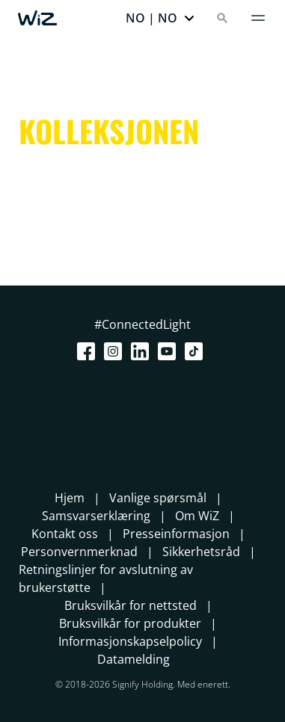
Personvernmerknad (79, 551)
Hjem (70, 498)
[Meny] (258, 18)
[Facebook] (89, 351)
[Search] (222, 18)
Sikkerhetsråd (201, 551)
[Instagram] (116, 351)
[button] (160, 18)
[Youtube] (170, 351)
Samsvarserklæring (96, 515)
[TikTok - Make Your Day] (197, 351)
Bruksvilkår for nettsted (130, 605)
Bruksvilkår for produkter (130, 623)
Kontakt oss (64, 533)
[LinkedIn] (143, 351)
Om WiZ (197, 515)
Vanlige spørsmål (157, 498)
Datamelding (133, 659)
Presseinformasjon (176, 533)
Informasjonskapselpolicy (130, 641)
